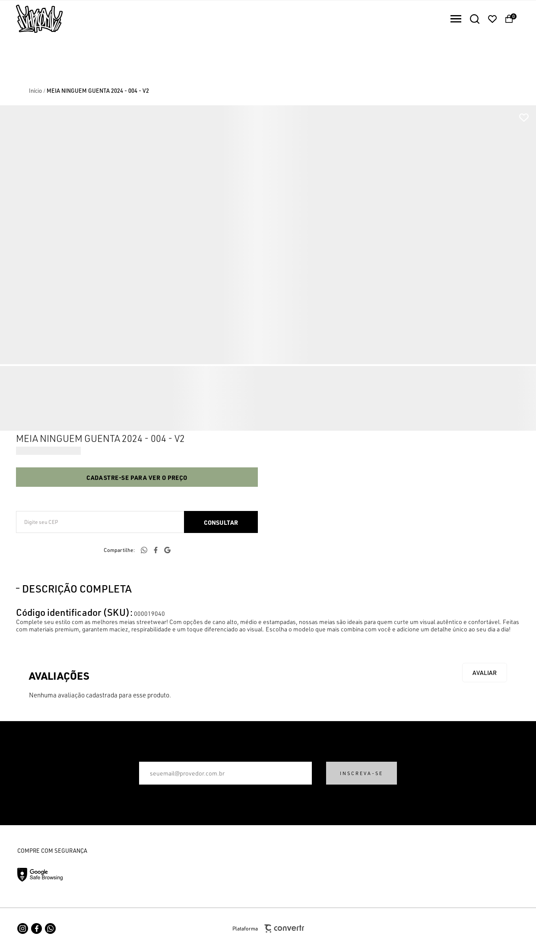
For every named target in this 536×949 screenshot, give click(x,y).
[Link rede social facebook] (36, 928)
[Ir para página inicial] (35, 90)
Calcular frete (221, 522)
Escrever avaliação (484, 672)
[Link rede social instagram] (22, 928)
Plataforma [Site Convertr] (268, 928)
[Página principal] (31, 19)
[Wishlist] (492, 19)
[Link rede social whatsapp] (50, 928)
